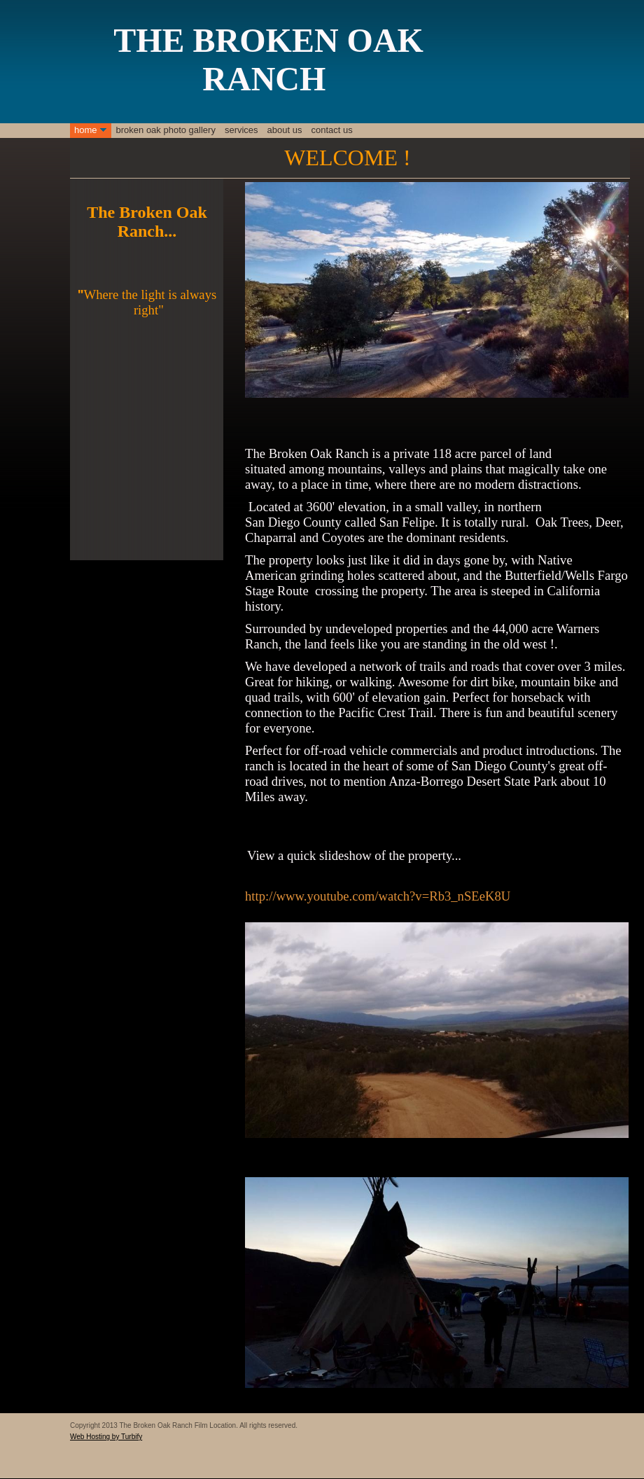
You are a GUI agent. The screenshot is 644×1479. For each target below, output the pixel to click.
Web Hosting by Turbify (106, 1436)
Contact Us (331, 130)
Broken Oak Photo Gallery (166, 130)
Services (241, 130)
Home (85, 130)
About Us (284, 130)
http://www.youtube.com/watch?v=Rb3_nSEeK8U (377, 896)
